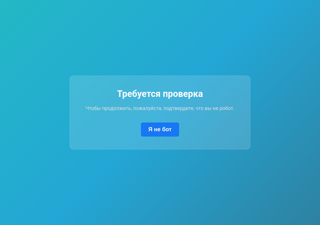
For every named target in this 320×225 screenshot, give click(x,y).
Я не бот (160, 129)
